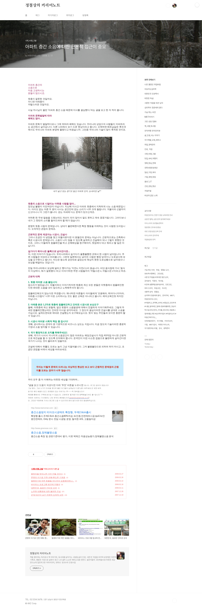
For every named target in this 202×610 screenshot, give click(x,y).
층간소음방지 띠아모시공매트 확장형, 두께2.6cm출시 (61, 412)
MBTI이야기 (149, 117)
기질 (146, 325)
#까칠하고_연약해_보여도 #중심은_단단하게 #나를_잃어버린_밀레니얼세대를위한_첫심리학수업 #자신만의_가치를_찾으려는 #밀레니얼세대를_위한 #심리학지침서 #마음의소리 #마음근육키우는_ (160, 310)
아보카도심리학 (150, 89)
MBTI (172, 295)
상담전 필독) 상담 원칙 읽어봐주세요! (157, 219)
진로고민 (168, 284)
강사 (160, 328)
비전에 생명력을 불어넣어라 (154, 284)
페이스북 (147, 357)
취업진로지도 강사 (150, 299)
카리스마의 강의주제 (151, 235)
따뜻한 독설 (148, 98)
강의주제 (165, 295)
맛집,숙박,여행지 (150, 158)
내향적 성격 (148, 292)
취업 (157, 270)
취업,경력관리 (149, 144)
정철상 (156, 292)
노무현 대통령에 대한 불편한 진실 (46, 491)
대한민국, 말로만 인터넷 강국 (44, 488)
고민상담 (160, 274)
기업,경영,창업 (150, 177)
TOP (174, 600)
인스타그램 (153, 357)
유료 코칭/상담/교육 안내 (153, 231)
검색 (168, 6)
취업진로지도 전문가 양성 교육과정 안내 (158, 215)
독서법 (160, 281)
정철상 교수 (165, 270)
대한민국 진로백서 (151, 94)
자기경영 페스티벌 (150, 328)
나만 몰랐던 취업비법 (152, 84)
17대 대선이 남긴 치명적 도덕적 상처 (47, 495)
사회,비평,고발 (37, 469)
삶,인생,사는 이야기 (152, 135)
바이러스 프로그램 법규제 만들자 (45, 484)
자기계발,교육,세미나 (152, 140)
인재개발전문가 (149, 321)
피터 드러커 (148, 288)
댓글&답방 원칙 (149, 240)
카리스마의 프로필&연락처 (153, 223)
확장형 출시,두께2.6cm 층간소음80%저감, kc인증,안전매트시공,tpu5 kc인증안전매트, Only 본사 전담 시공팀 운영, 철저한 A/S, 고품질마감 (68, 417)
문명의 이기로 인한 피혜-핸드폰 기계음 (48, 477)
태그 (38, 15)
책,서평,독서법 (150, 126)
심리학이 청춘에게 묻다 (153, 108)
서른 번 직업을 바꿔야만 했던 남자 (156, 277)
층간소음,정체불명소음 (44, 432)
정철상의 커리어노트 (42, 5)
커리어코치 (168, 321)
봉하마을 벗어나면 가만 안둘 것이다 (47, 474)
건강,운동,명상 (150, 186)
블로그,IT (148, 181)
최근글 (147, 248)
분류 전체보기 (149, 80)
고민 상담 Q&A (150, 121)
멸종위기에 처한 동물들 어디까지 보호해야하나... (52, 481)
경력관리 (166, 328)
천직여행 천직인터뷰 (152, 131)
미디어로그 (53, 15)
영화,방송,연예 (150, 163)
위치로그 (70, 15)
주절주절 (147, 191)
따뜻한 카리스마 (163, 325)
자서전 (164, 288)
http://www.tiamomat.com (42, 408)
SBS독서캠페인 (150, 274)
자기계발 (160, 321)
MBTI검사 (153, 325)
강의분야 (147, 281)
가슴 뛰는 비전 (150, 112)
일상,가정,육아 (150, 172)
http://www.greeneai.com (41, 428)
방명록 (85, 15)
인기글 (155, 248)
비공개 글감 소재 (150, 195)
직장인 (154, 281)
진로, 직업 (148, 149)
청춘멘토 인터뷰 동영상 (152, 227)
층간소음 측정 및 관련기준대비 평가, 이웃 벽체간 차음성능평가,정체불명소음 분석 (72, 436)
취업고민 (157, 288)
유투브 (159, 357)
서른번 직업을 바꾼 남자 (153, 103)
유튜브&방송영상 (151, 168)
